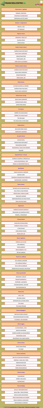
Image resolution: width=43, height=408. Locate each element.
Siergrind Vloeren (21, 139)
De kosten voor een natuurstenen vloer (21, 188)
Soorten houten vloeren (21, 104)
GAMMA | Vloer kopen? (21, 378)
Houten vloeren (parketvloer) (21, 53)
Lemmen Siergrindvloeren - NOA (21, 161)
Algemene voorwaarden (30, 407)
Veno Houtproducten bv (21, 287)
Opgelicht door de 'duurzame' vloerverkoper (21, 268)
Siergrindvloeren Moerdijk (21, 145)
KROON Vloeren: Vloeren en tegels (21, 193)
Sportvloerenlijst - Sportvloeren (20, 179)
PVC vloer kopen (21, 118)
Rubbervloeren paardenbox (21, 131)
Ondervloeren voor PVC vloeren (21, 18)
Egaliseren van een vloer (21, 241)
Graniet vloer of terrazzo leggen (21, 223)
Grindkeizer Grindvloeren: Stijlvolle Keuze (21, 158)
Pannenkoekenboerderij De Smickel (21, 316)
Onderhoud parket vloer (21, 362)
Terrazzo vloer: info (21, 233)
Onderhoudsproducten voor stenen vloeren (21, 198)
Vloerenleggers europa (21, 335)
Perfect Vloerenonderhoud (21, 367)
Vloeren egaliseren (21, 247)
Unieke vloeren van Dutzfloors (21, 61)
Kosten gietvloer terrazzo (21, 230)
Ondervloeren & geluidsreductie (21, 15)
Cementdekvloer (21, 376)
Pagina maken (21, 407)
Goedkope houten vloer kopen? (21, 50)
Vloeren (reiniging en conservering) (21, 400)
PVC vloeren (21, 303)
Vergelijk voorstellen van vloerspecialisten (21, 332)
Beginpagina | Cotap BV (21, 276)
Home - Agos (21, 295)
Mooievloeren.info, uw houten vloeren (21, 300)
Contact (37, 407)
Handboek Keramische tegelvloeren (21, 209)
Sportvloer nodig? (21, 174)
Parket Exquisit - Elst (21, 58)
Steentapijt (21, 150)
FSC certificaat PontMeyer (21, 263)
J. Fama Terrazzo (21, 228)
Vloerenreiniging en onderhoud (20, 402)
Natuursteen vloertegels (21, 196)
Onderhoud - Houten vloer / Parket (21, 360)
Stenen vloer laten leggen (21, 201)
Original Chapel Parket (21, 56)
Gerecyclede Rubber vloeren (21, 128)
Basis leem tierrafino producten (21, 314)
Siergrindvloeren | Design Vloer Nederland (21, 147)
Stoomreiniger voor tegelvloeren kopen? (21, 212)
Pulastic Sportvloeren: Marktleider (21, 172)
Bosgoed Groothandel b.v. (21, 279)
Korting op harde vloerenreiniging (21, 394)
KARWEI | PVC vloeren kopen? (21, 115)
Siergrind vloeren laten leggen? (21, 142)
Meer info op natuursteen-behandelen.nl (21, 357)
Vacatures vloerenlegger (21, 330)
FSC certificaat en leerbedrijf (21, 260)
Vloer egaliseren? (21, 244)
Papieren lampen (21, 42)
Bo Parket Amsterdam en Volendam (21, 85)
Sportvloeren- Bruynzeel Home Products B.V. (21, 177)
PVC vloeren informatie (21, 306)
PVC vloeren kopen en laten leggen (21, 120)
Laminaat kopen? (21, 381)
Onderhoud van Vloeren (21, 365)
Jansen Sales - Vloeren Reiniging (21, 392)
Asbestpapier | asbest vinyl (21, 37)
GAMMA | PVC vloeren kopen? (21, 112)
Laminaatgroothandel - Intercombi (21, 284)
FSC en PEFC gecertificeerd (21, 265)
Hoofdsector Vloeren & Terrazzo (21, 225)
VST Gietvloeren (21, 29)
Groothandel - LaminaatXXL (21, 281)
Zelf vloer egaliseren (21, 252)
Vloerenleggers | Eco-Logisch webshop (21, 338)
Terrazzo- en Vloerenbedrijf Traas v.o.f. (21, 163)
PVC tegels (21, 349)
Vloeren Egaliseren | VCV (21, 249)
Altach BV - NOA (21, 26)
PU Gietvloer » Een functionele (20, 319)
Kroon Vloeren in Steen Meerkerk (21, 190)
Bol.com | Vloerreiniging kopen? (21, 389)
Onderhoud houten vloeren (21, 101)
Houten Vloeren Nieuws (21, 346)
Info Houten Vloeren (21, 298)
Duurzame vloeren (21, 40)
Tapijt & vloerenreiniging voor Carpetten (21, 397)
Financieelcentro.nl (14, 407)
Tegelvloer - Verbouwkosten (21, 214)
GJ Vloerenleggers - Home (21, 327)
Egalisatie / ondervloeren (21, 13)
